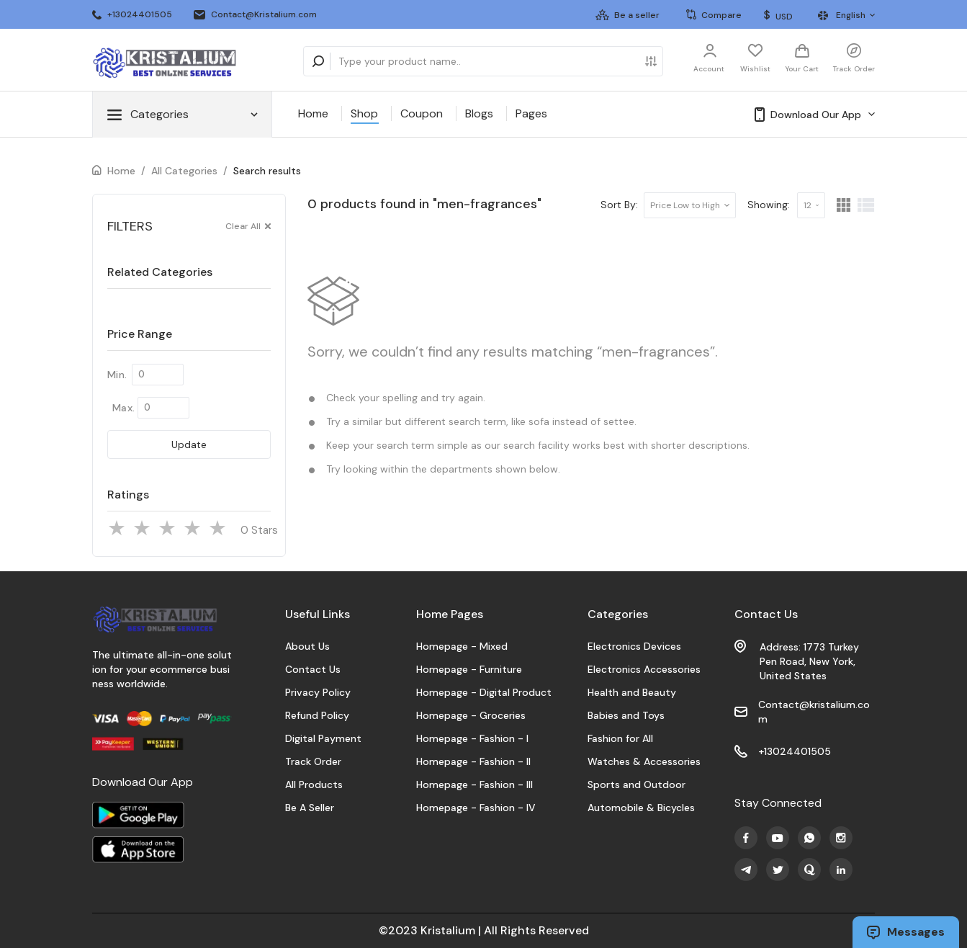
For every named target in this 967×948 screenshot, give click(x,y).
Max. (123, 407)
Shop (364, 113)
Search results (267, 170)
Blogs (479, 113)
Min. (117, 374)
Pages (531, 113)
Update (189, 444)
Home (313, 113)
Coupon (421, 113)
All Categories (184, 170)
